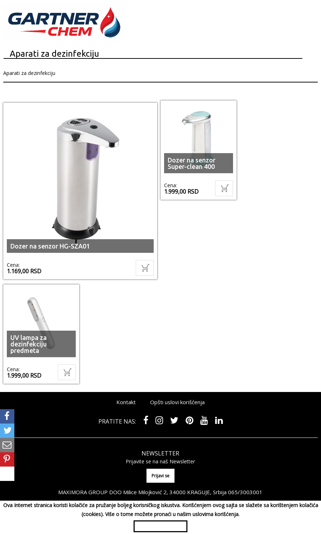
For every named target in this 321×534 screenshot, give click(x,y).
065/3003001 (245, 492)
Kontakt (126, 402)
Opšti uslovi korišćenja (177, 402)
